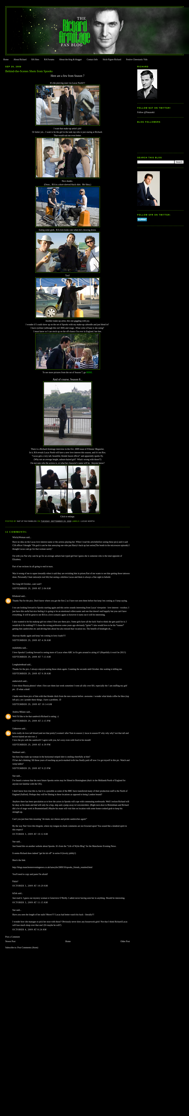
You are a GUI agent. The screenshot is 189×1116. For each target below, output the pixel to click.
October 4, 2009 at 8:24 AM (29, 929)
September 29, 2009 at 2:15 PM (31, 721)
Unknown (16, 728)
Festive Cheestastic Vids (137, 59)
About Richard (20, 59)
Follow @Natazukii (146, 112)
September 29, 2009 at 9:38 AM (31, 673)
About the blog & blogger (70, 59)
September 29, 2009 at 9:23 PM (31, 768)
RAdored (16, 596)
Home (6, 59)
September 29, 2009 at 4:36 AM (31, 640)
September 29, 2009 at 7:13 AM (31, 657)
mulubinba (17, 648)
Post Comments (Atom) (27, 947)
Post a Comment (12, 937)
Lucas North (88, 521)
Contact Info (92, 59)
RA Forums (49, 59)
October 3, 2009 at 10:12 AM (30, 834)
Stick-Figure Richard (112, 59)
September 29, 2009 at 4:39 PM (31, 744)
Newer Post (10, 941)
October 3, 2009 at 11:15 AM (30, 902)
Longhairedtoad (19, 664)
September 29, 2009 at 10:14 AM (32, 704)
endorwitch (17, 681)
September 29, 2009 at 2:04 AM (31, 588)
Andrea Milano (19, 712)
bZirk (14, 893)
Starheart (16, 752)
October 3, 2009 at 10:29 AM (30, 886)
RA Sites (35, 59)
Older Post (125, 941)
